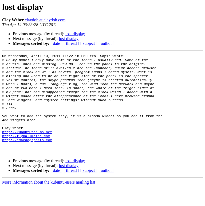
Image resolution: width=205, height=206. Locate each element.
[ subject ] (88, 43)
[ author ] (106, 43)
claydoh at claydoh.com (45, 20)
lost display (75, 33)
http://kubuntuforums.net (27, 147)
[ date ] (56, 43)
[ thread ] (71, 43)
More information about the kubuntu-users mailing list (48, 201)
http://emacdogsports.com (27, 157)
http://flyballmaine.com (26, 152)
